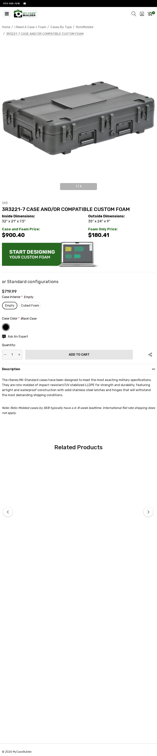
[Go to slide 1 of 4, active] (79, 186)
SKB (5, 203)
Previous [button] (56, 185)
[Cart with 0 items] (150, 13)
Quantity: (9, 345)
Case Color (19, 318)
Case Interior (17, 297)
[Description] (78, 369)
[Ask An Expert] (15, 336)
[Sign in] (142, 13)
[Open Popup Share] (150, 354)
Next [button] (101, 185)
